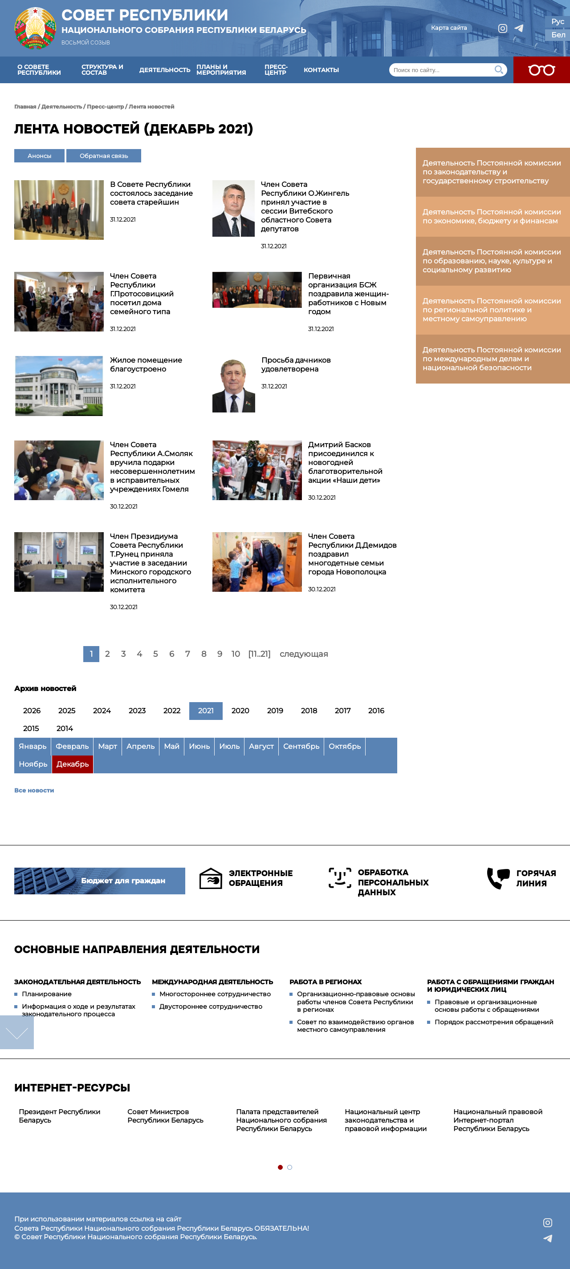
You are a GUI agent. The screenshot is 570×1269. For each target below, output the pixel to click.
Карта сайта (449, 27)
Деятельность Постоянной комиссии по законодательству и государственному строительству (492, 172)
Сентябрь (301, 746)
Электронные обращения (246, 878)
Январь (32, 746)
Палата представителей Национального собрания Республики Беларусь (281, 1120)
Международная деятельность (212, 982)
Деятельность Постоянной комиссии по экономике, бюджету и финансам (492, 216)
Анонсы (39, 155)
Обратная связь (104, 155)
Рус (557, 21)
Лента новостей (152, 106)
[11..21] (259, 654)
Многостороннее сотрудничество (215, 994)
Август (261, 746)
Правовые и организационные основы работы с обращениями (487, 1006)
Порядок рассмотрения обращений (494, 1022)
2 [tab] (290, 1167)
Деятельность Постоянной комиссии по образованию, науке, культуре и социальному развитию (492, 261)
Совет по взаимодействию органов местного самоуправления (355, 1026)
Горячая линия (521, 878)
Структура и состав (102, 69)
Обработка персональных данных (379, 882)
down (17, 1032)
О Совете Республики (39, 69)
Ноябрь (33, 764)
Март (107, 746)
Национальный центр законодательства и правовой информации (386, 1120)
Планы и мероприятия (221, 69)
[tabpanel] (68, 1116)
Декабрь (73, 764)
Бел (558, 35)
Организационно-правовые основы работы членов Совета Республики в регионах (356, 1002)
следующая (304, 654)
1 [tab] (280, 1167)
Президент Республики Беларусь (59, 1115)
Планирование (47, 994)
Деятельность (164, 69)
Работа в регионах (325, 982)
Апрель (140, 746)
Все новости (34, 790)
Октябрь (345, 746)
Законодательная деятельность (77, 982)
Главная (25, 106)
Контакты (321, 69)
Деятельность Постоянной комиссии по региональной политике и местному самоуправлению (492, 310)
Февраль (72, 746)
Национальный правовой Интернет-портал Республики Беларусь (497, 1120)
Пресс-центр (276, 69)
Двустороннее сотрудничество (210, 1006)
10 (236, 654)
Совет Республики (183, 21)
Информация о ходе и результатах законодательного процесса (78, 1010)
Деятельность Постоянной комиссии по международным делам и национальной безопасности (492, 359)
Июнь (199, 746)
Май (171, 746)
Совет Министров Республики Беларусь (165, 1115)
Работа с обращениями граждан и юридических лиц (490, 986)
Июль (229, 746)
